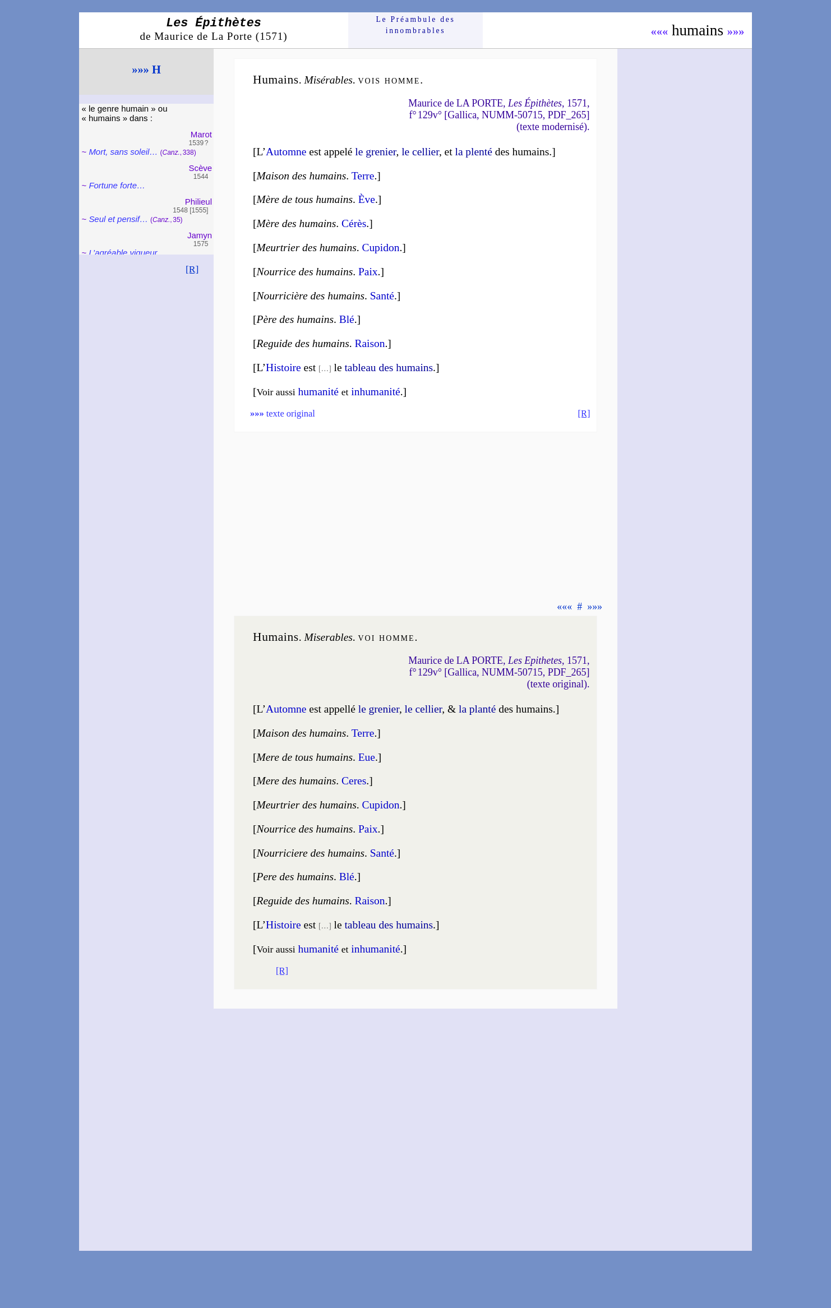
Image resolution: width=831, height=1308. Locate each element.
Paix (368, 272)
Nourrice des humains (305, 272)
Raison (369, 343)
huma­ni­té (318, 392)
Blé (346, 319)
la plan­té (477, 709)
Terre (363, 176)
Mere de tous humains (305, 757)
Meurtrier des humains (307, 247)
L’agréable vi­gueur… (127, 252)
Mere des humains (296, 781)
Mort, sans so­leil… (123, 151)
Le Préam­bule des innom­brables (415, 25)
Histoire (283, 367)
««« (659, 31)
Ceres (353, 781)
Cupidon (380, 247)
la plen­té (473, 152)
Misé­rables (328, 80)
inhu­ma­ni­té (375, 392)
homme (402, 80)
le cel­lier (420, 152)
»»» (736, 31)
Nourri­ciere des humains (311, 853)
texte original (282, 413)
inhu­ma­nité (375, 949)
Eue (366, 757)
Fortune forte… (117, 185)
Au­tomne (286, 152)
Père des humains (295, 319)
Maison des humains (302, 176)
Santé (382, 296)
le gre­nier (375, 152)
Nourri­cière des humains (311, 296)
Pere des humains (295, 876)
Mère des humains (296, 223)
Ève (366, 199)
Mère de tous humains (305, 199)
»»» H (146, 69)
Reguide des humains (303, 343)
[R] (192, 269)
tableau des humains (388, 367)
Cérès (353, 223)
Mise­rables (328, 637)
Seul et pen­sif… (118, 219)
